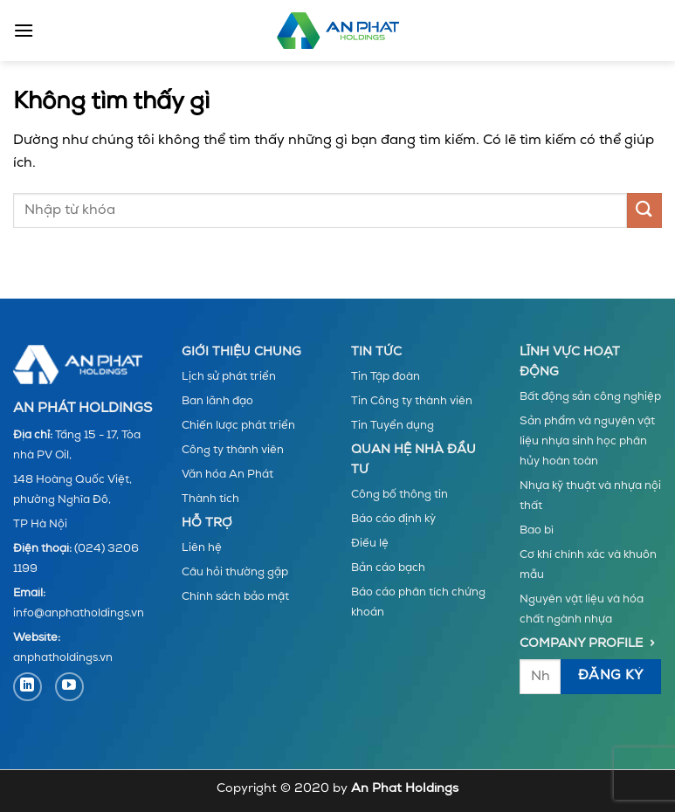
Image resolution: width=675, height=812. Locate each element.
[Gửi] (644, 210)
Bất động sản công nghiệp (590, 397)
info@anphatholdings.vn (78, 613)
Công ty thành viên (233, 450)
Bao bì (537, 530)
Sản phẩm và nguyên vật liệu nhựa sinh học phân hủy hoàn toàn (587, 441)
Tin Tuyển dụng (392, 425)
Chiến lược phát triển (238, 425)
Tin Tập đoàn (385, 376)
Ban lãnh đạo (217, 401)
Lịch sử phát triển (229, 376)
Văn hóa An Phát (227, 474)
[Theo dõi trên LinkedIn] (27, 686)
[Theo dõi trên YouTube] (69, 686)
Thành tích (210, 499)
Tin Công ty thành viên (411, 401)
